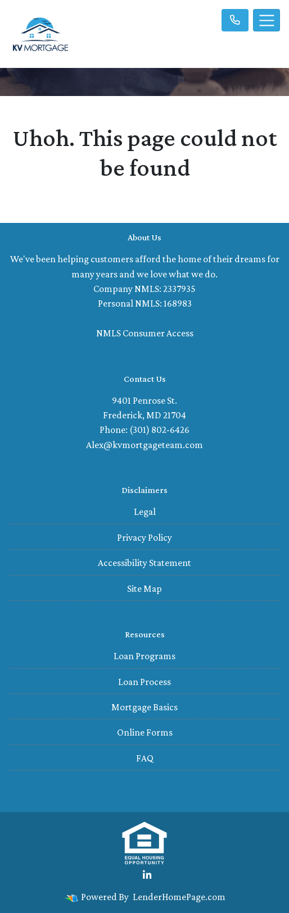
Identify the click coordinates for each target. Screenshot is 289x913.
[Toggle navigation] (266, 20)
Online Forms (145, 732)
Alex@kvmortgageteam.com (144, 444)
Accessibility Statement (144, 562)
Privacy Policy (144, 537)
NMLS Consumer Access (144, 333)
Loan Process (144, 681)
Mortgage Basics (144, 707)
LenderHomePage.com (179, 896)
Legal (145, 511)
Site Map (144, 588)
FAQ (144, 758)
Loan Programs (144, 655)
